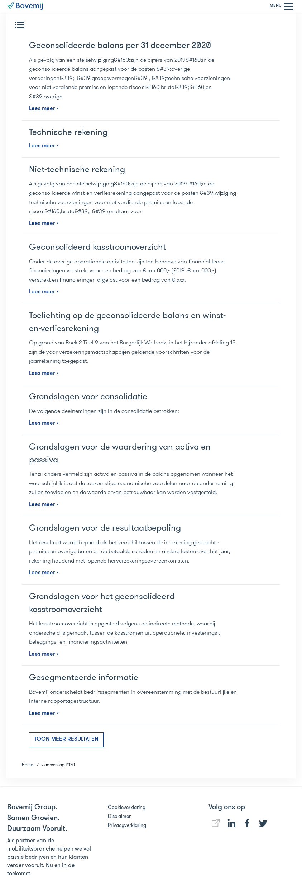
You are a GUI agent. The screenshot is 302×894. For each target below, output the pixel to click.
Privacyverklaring (127, 825)
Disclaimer (119, 816)
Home (27, 765)
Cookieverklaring (126, 807)
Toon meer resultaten (66, 739)
